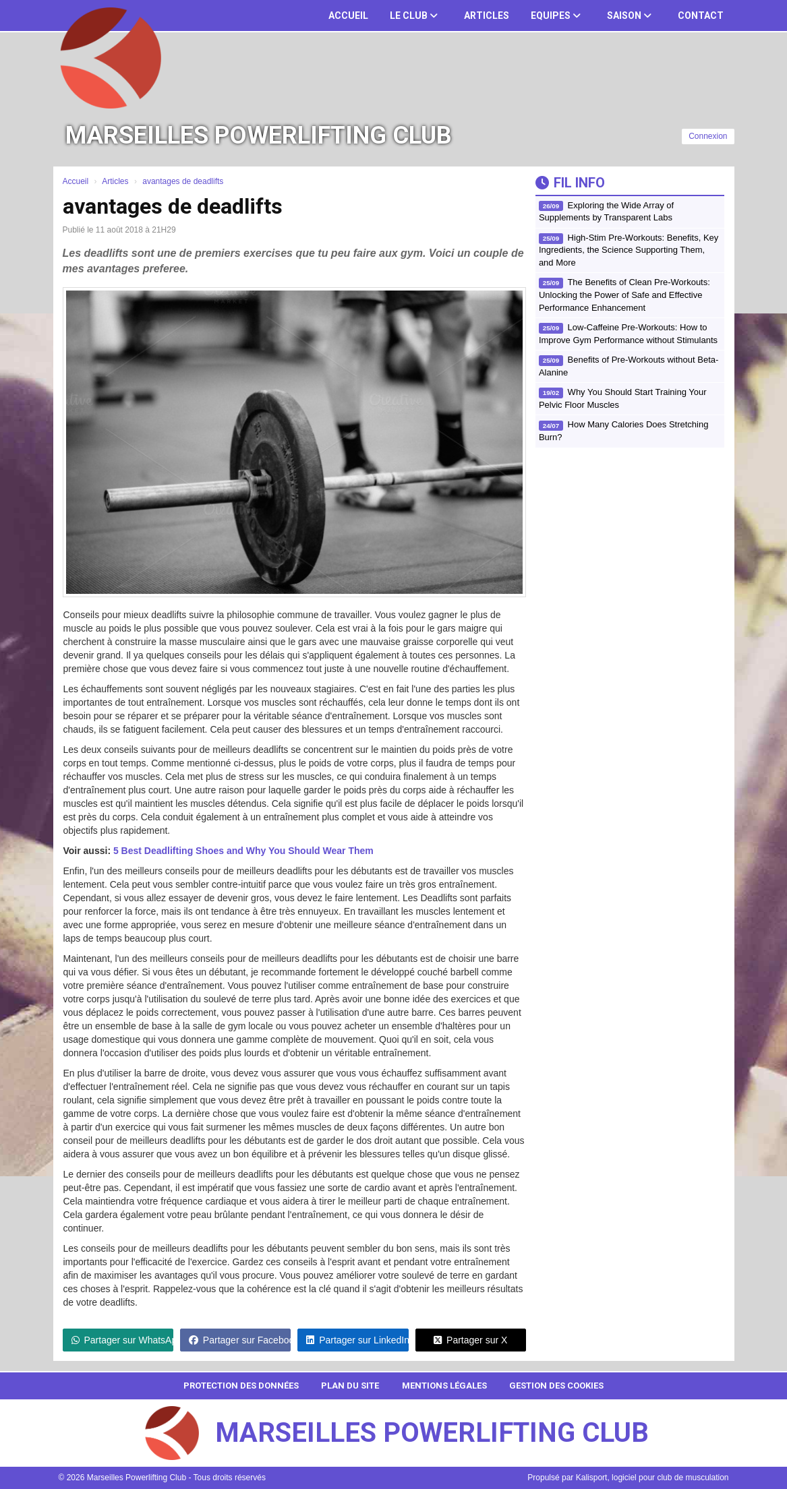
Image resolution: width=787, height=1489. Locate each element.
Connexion (708, 136)
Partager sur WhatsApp (122, 1340)
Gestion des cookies (556, 1385)
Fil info (570, 183)
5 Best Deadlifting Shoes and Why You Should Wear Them (243, 850)
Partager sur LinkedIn (357, 1340)
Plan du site (350, 1385)
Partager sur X (470, 1340)
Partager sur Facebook (240, 1340)
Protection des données (241, 1385)
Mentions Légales (444, 1385)
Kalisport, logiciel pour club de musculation (652, 1477)
